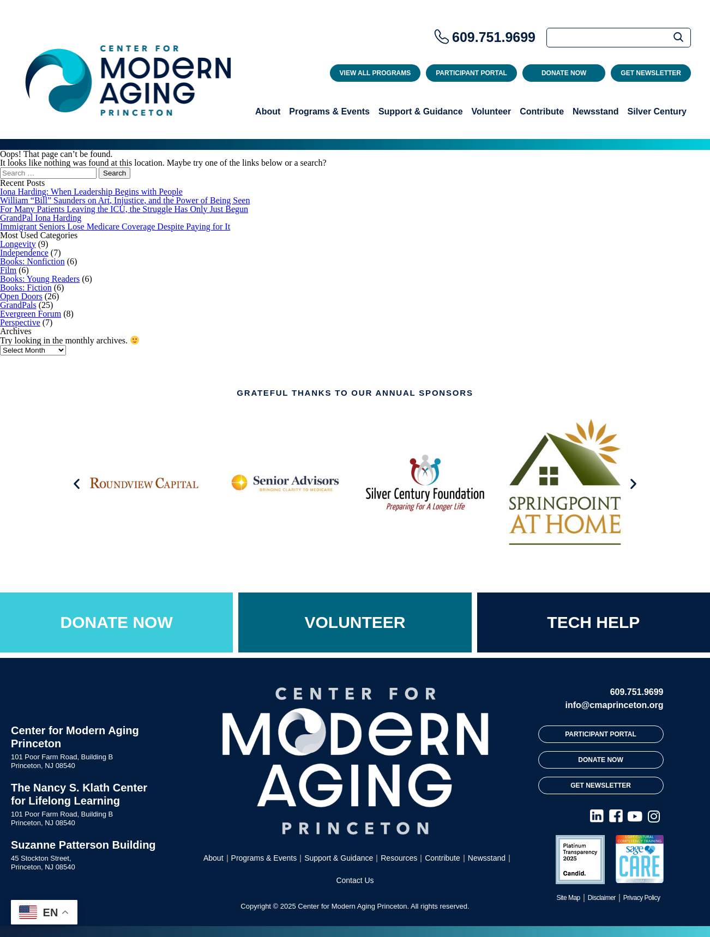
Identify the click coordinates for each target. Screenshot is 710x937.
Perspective (20, 322)
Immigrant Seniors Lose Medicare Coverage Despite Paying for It (115, 226)
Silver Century (657, 111)
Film (8, 270)
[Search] (618, 37)
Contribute (542, 111)
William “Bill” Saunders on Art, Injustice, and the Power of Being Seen (125, 200)
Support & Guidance (420, 111)
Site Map (568, 898)
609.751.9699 (493, 37)
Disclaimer (602, 898)
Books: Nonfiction (32, 261)
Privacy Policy (641, 898)
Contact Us (355, 880)
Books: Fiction (26, 287)
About (267, 111)
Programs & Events (329, 111)
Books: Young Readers (40, 278)
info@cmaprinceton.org (614, 705)
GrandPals (18, 305)
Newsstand (595, 111)
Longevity (18, 244)
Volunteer (492, 111)
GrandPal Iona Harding (40, 217)
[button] (76, 484)
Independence (24, 252)
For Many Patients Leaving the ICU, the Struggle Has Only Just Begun (124, 209)
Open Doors (21, 296)
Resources (399, 858)
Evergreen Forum (30, 313)
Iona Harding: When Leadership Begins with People (91, 191)
